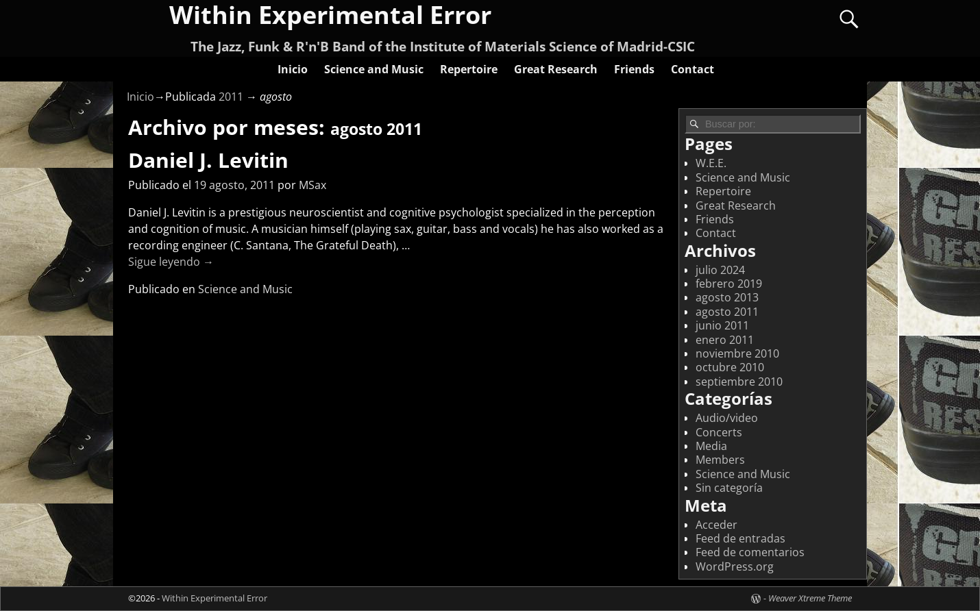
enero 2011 (725, 339)
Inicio (293, 69)
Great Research (556, 69)
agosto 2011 (727, 311)
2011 (231, 96)
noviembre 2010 (737, 353)
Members (720, 459)
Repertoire (469, 69)
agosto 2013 (727, 297)
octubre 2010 (730, 367)
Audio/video (727, 417)
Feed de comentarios (750, 552)
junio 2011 (722, 325)
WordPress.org (735, 566)
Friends (634, 69)
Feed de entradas (740, 538)
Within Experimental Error (214, 598)
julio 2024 (720, 269)
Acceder (716, 524)
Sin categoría (729, 487)
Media (711, 445)
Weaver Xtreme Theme (810, 598)
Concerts (719, 432)
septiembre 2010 (739, 381)
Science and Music (374, 69)
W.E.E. (711, 163)
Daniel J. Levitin (208, 160)
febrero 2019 (729, 283)
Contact (692, 69)
